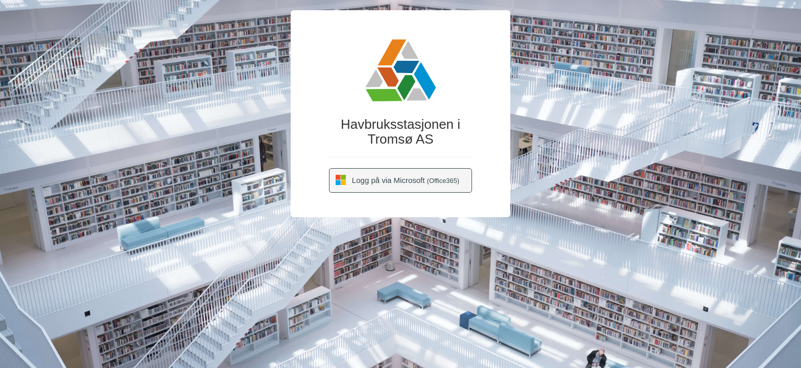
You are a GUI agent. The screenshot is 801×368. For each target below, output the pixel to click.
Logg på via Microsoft (397, 180)
